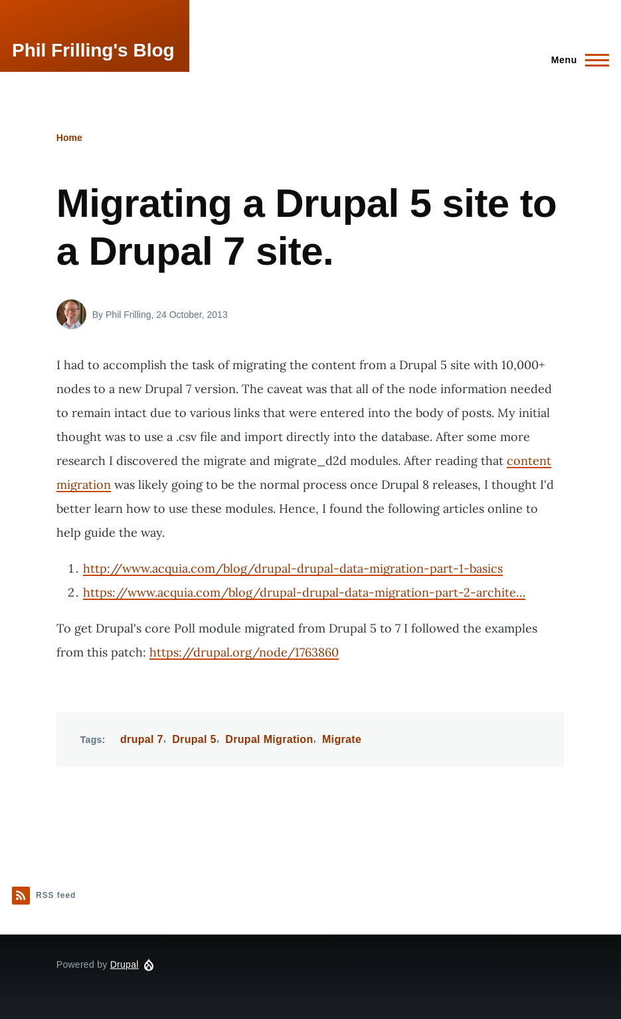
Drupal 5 (194, 739)
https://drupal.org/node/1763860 (244, 652)
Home (69, 137)
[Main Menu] (576, 60)
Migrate (341, 739)
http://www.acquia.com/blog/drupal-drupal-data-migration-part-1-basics (293, 568)
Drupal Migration (269, 739)
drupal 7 (141, 739)
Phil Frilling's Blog (93, 50)
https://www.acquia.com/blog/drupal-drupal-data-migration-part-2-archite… (304, 592)
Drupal (124, 964)
